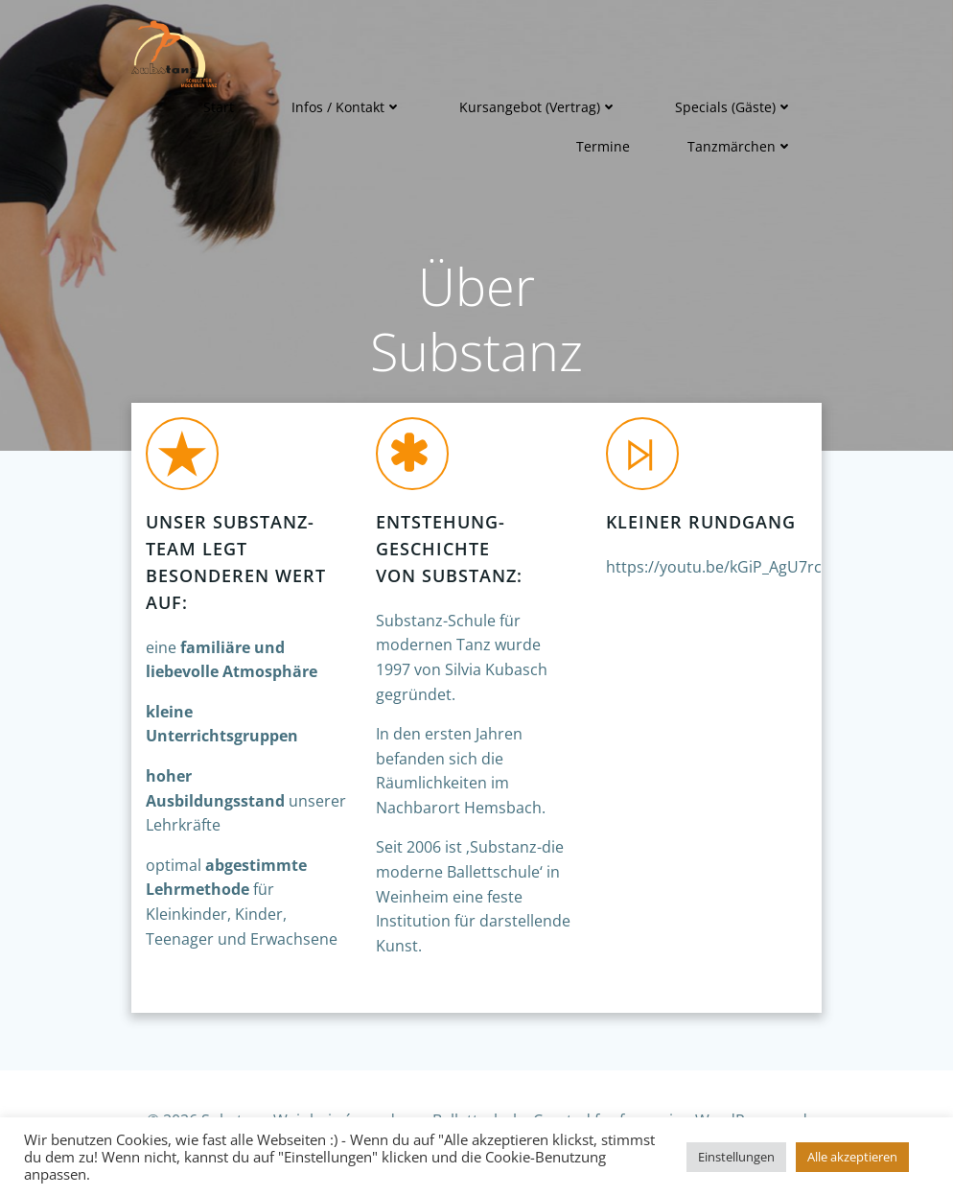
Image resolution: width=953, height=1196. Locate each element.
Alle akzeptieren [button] (852, 1156)
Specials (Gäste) (734, 107)
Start (218, 107)
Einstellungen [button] (736, 1156)
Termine (603, 146)
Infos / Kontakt (346, 107)
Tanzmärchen (740, 146)
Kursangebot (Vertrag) (538, 107)
